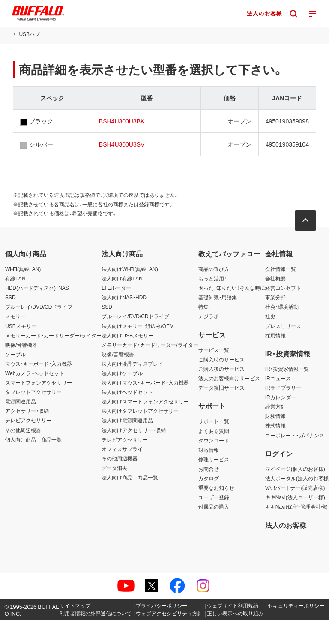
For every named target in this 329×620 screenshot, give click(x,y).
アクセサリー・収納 (27, 411)
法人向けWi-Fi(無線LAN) (130, 269)
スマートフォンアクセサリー (38, 382)
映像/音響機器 (21, 345)
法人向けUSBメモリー (127, 335)
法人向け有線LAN (122, 278)
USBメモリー (20, 326)
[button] (305, 220)
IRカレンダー (280, 397)
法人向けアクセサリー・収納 (134, 430)
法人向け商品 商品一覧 (130, 477)
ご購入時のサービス (221, 359)
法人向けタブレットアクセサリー (140, 411)
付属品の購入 (213, 506)
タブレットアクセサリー (33, 392)
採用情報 (275, 335)
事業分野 (275, 297)
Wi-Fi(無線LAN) (23, 269)
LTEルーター (116, 288)
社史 (270, 316)
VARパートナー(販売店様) (295, 487)
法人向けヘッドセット (127, 392)
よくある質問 (213, 431)
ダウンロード (213, 440)
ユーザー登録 (213, 497)
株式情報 (275, 425)
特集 (203, 306)
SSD (10, 297)
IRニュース (278, 378)
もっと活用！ (212, 278)
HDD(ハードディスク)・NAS (37, 288)
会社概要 (275, 278)
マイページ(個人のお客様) (295, 469)
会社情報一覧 (280, 269)
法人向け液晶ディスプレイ (132, 363)
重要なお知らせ (216, 487)
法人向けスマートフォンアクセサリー (145, 401)
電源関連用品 (20, 401)
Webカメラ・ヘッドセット (34, 373)
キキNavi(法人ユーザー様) (295, 497)
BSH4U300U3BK (122, 121)
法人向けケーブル (122, 373)
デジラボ (208, 316)
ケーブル (15, 354)
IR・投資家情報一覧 (287, 369)
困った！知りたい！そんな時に (231, 288)
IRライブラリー (283, 387)
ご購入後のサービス (221, 369)
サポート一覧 (213, 421)
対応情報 (208, 450)
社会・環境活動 (282, 306)
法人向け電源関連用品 (127, 420)
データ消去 (114, 468)
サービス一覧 (213, 350)
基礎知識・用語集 (217, 297)
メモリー (15, 316)
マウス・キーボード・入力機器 (38, 363)
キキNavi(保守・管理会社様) (296, 506)
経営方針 (275, 406)
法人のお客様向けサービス (229, 378)
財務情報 (275, 416)
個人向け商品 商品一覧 (33, 439)
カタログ (208, 478)
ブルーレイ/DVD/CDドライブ (38, 306)
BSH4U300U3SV (122, 144)
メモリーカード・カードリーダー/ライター (53, 335)
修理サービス (213, 459)
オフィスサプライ (122, 449)
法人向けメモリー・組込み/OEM (138, 326)
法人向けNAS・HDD (124, 297)
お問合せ (208, 469)
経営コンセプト (283, 288)
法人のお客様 (285, 525)
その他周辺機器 (23, 430)
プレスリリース (283, 326)
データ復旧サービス (221, 387)
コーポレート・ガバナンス (294, 435)
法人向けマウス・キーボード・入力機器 (145, 382)
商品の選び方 (213, 269)
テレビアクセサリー (28, 420)
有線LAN (15, 278)
